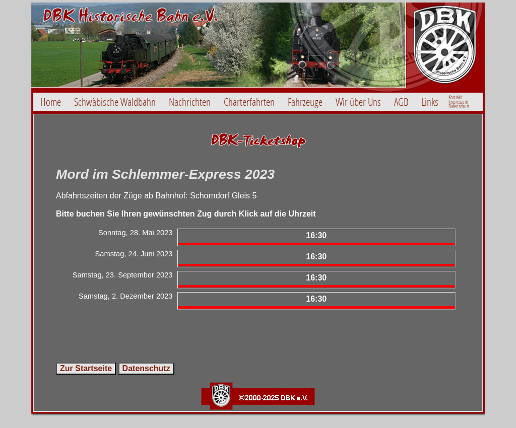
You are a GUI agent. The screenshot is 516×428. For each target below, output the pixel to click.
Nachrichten (190, 102)
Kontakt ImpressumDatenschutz (458, 102)
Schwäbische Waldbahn (115, 102)
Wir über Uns (358, 102)
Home (50, 102)
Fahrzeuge (305, 102)
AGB (401, 102)
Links (429, 102)
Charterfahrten (249, 102)
